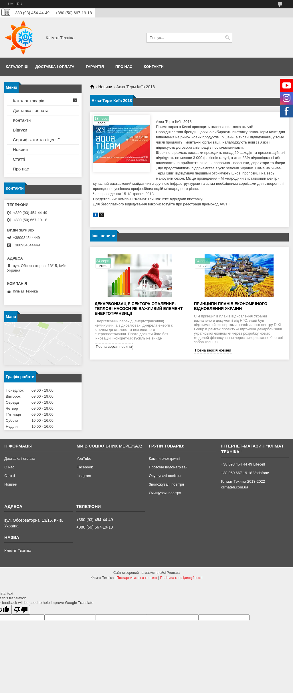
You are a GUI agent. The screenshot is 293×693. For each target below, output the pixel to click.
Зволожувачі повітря (166, 484)
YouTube (84, 458)
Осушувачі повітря (165, 476)
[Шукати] (227, 38)
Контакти (154, 66)
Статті (19, 159)
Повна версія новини (114, 346)
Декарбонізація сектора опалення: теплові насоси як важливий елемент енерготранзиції (139, 308)
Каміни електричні (164, 458)
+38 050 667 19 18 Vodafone (245, 473)
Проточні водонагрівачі (168, 467)
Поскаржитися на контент (136, 578)
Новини (105, 87)
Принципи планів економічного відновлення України (231, 306)
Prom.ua (173, 573)
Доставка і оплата (54, 66)
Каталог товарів (28, 100)
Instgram (84, 476)
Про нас (123, 66)
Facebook (85, 467)
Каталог (14, 66)
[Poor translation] (21, 610)
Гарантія (95, 66)
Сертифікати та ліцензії (36, 139)
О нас (9, 467)
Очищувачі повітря (165, 493)
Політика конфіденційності (181, 578)
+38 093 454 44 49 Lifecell (243, 464)
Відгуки (20, 129)
